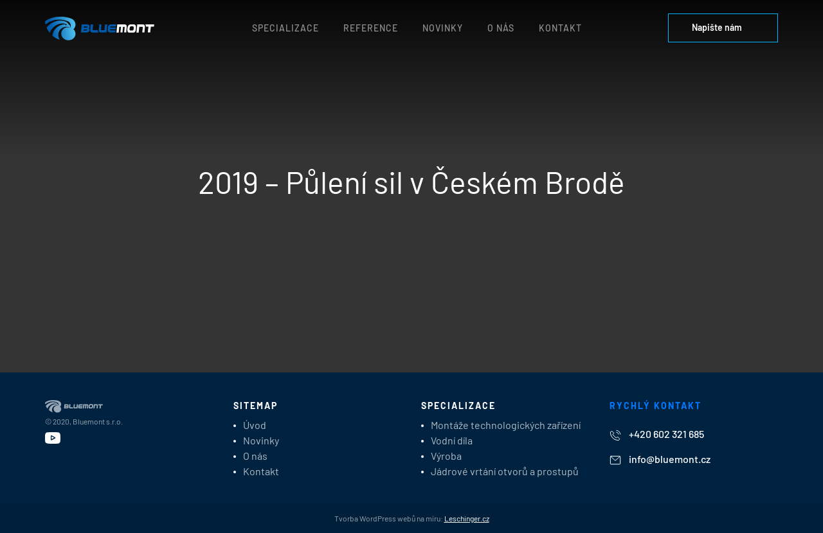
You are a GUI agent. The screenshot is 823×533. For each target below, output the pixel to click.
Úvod (254, 425)
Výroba (446, 456)
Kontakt (560, 27)
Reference (370, 27)
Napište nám (723, 27)
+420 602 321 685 (657, 434)
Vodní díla (452, 440)
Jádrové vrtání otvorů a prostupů (505, 471)
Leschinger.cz (466, 518)
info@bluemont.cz (660, 459)
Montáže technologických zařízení (506, 425)
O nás (500, 27)
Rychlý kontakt (655, 405)
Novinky (442, 27)
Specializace (285, 27)
